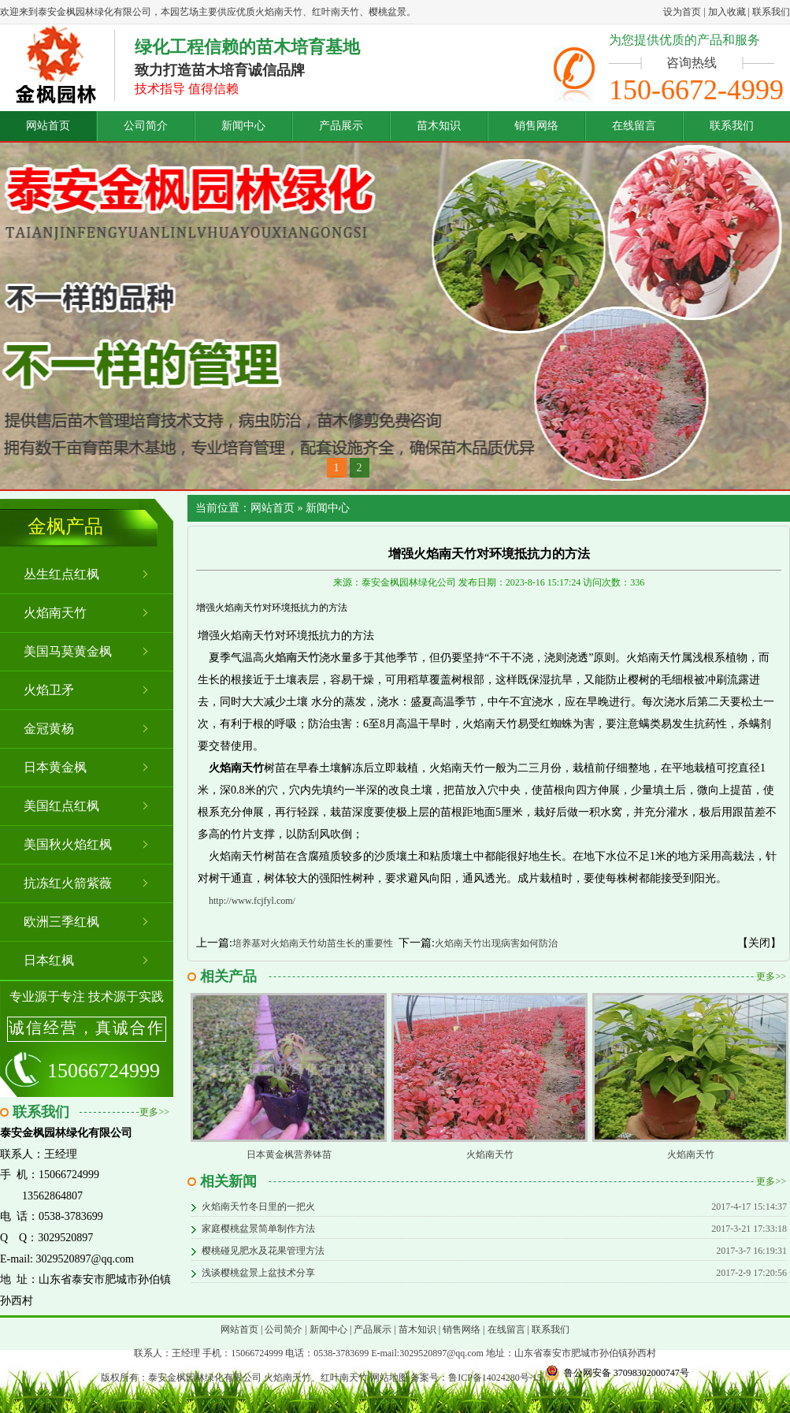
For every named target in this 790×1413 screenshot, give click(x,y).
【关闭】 (759, 943)
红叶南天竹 (344, 1377)
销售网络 (536, 126)
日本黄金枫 (55, 767)
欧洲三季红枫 (61, 921)
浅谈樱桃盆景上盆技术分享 (258, 1272)
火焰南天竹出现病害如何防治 (496, 943)
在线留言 (634, 126)
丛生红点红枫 (61, 574)
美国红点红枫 (61, 805)
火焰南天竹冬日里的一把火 (258, 1206)
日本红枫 (49, 960)
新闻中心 (243, 126)
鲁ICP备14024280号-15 (495, 1377)
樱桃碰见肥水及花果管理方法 (263, 1250)
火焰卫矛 (49, 690)
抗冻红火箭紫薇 (68, 883)
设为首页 (682, 11)
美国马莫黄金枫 (68, 651)
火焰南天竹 (55, 612)
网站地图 (389, 1377)
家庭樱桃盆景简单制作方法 (258, 1228)
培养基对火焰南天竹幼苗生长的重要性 (312, 943)
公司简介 (146, 126)
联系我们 (771, 11)
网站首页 (48, 126)
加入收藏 (727, 11)
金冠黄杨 (49, 728)
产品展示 (341, 126)
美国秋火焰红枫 (68, 844)
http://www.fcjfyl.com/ (252, 900)
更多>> (154, 1111)
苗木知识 (439, 126)
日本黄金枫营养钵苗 (289, 1154)
